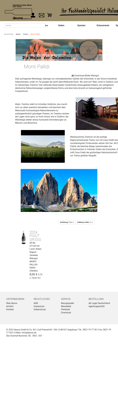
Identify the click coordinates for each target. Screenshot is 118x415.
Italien (61, 25)
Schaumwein (103, 25)
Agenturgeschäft (97, 306)
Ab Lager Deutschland (99, 303)
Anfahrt (9, 306)
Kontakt (10, 309)
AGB (36, 303)
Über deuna (11, 303)
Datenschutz (40, 309)
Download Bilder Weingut (86, 75)
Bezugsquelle (67, 303)
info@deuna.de (29, 332)
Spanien (81, 25)
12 (85, 222)
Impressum (39, 306)
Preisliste (65, 309)
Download (66, 312)
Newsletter (66, 306)
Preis (67, 222)
